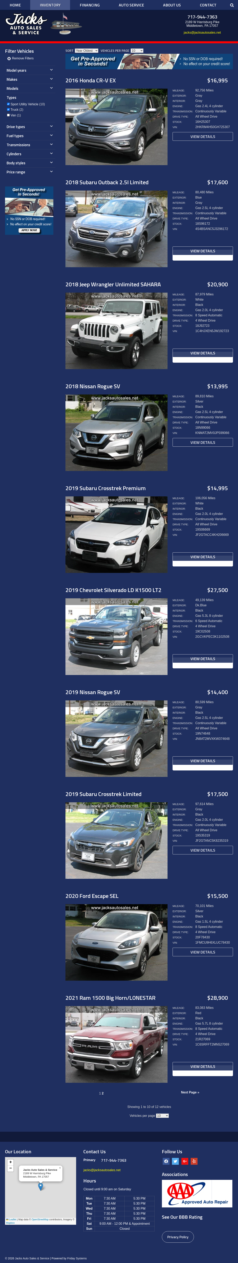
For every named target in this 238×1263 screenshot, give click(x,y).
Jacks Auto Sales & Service (32, 1258)
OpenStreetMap (40, 1219)
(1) (15, 115)
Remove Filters (20, 58)
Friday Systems (77, 1258)
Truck (14, 109)
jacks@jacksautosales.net (202, 32)
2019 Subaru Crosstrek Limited (103, 794)
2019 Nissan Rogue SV (92, 692)
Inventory (50, 5)
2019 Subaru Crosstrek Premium (105, 488)
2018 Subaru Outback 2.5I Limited (107, 182)
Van (13, 115)
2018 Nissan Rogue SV (92, 386)
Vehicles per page (115, 50)
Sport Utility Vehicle (24, 104)
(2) (16, 109)
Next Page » (190, 1092)
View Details (202, 136)
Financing (90, 5)
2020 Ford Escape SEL (92, 895)
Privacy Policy (177, 1237)
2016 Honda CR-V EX (90, 80)
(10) (27, 104)
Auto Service (131, 5)
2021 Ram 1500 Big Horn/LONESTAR (110, 997)
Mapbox (10, 1223)
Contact (208, 5)
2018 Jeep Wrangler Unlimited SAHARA (113, 284)
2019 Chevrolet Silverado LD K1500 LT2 (113, 590)
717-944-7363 (202, 16)
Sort (69, 50)
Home (15, 5)
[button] (40, 1187)
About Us (172, 5)
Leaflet (11, 1219)
